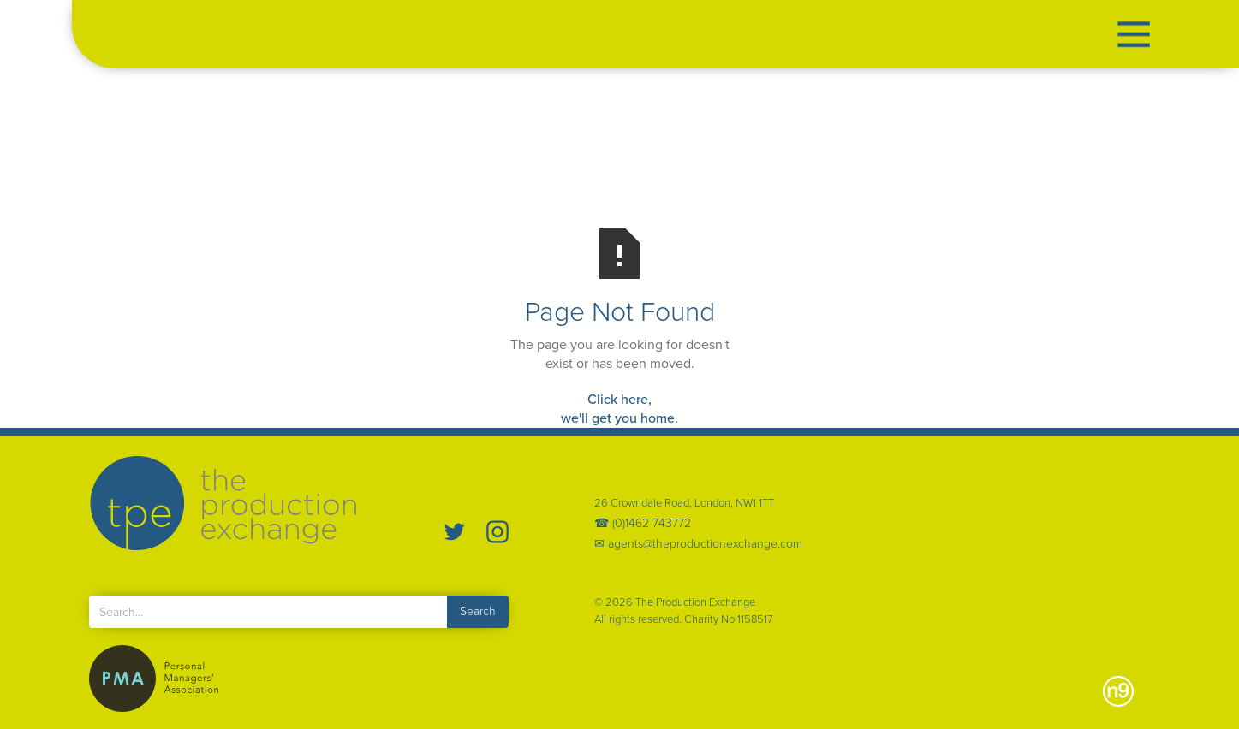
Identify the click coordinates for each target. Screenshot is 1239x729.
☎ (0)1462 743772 (642, 523)
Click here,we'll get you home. (619, 408)
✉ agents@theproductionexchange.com (698, 544)
